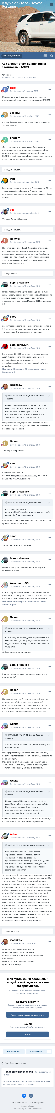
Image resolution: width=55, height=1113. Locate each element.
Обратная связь (19, 1102)
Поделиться (14, 1051)
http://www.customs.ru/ (20, 479)
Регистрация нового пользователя (27, 1015)
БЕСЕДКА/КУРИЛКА (27, 77)
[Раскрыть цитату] (6, 396)
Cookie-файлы (37, 1102)
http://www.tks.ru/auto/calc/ (24, 476)
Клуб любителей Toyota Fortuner (22, 5)
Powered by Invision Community (28, 1109)
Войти (28, 1034)
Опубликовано (24, 91)
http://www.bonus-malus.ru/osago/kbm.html (22, 920)
